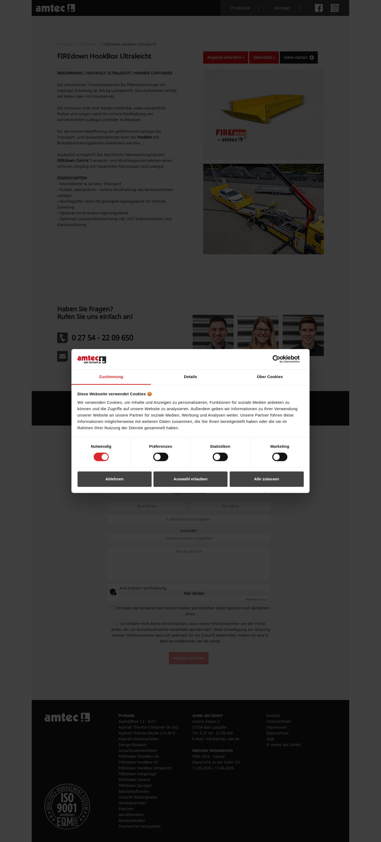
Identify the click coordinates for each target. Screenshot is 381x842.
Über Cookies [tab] (270, 376)
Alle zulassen (266, 479)
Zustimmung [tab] (111, 376)
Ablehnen (114, 479)
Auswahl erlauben (190, 479)
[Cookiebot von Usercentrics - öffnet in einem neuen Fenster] (280, 359)
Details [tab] (190, 376)
